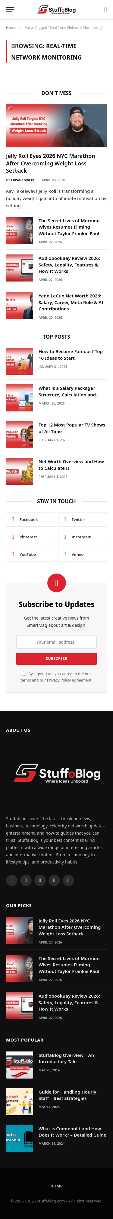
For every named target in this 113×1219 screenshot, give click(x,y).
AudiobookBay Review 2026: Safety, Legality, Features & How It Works (69, 264)
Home (57, 1186)
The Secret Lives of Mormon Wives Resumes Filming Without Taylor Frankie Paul (69, 226)
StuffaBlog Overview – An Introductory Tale (66, 1058)
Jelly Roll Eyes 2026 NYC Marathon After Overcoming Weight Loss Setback (50, 163)
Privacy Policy (59, 680)
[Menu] (10, 10)
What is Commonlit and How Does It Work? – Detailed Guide (72, 1131)
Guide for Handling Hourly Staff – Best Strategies (67, 1095)
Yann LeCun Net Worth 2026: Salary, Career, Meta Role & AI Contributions (71, 302)
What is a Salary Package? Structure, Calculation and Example (67, 394)
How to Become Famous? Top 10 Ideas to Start (71, 354)
